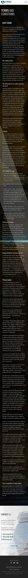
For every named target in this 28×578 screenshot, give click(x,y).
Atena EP (6, 2)
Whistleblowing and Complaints (14, 567)
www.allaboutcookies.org (11, 245)
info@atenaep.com (6, 539)
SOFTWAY (21, 573)
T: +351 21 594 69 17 (7, 534)
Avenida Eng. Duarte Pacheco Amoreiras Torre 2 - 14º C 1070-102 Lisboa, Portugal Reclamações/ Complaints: (8, 525)
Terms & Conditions (14, 569)
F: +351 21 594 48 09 (7, 537)
